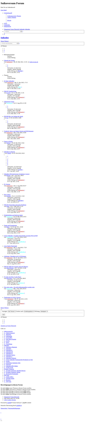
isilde (7, 206)
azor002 (20, 169)
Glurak (9, 153)
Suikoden (5, 38)
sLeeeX (8, 93)
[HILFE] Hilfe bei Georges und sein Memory (16, 266)
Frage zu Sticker (8, 141)
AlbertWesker (10, 268)
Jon (7, 118)
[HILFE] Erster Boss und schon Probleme (15, 205)
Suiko (19, 87)
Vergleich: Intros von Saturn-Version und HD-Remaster (19, 131)
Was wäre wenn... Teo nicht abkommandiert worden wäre (19, 287)
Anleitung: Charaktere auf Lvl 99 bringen (15, 256)
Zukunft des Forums (9, 60)
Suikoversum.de (33, 62)
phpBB (9, 402)
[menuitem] (14, 16)
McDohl (20, 71)
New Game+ (7, 194)
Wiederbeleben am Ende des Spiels (13, 215)
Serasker (8, 196)
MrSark (8, 175)
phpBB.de (19, 405)
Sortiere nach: (25, 311)
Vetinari (8, 143)
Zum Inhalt (4, 10)
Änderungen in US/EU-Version (12, 297)
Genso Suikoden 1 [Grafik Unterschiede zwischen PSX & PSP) (21, 235)
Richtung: (41, 311)
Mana (7, 227)
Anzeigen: (9, 311)
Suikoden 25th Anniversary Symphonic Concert (16, 174)
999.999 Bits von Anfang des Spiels (13, 116)
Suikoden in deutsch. (9, 151)
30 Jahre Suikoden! (9, 81)
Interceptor (9, 278)
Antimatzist (9, 62)
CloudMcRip (9, 237)
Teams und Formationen (10, 225)
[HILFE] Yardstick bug (10, 91)
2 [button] (4, 50)
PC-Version (7, 184)
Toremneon (9, 103)
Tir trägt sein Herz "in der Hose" (12, 277)
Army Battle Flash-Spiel (10, 246)
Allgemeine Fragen (9, 101)
